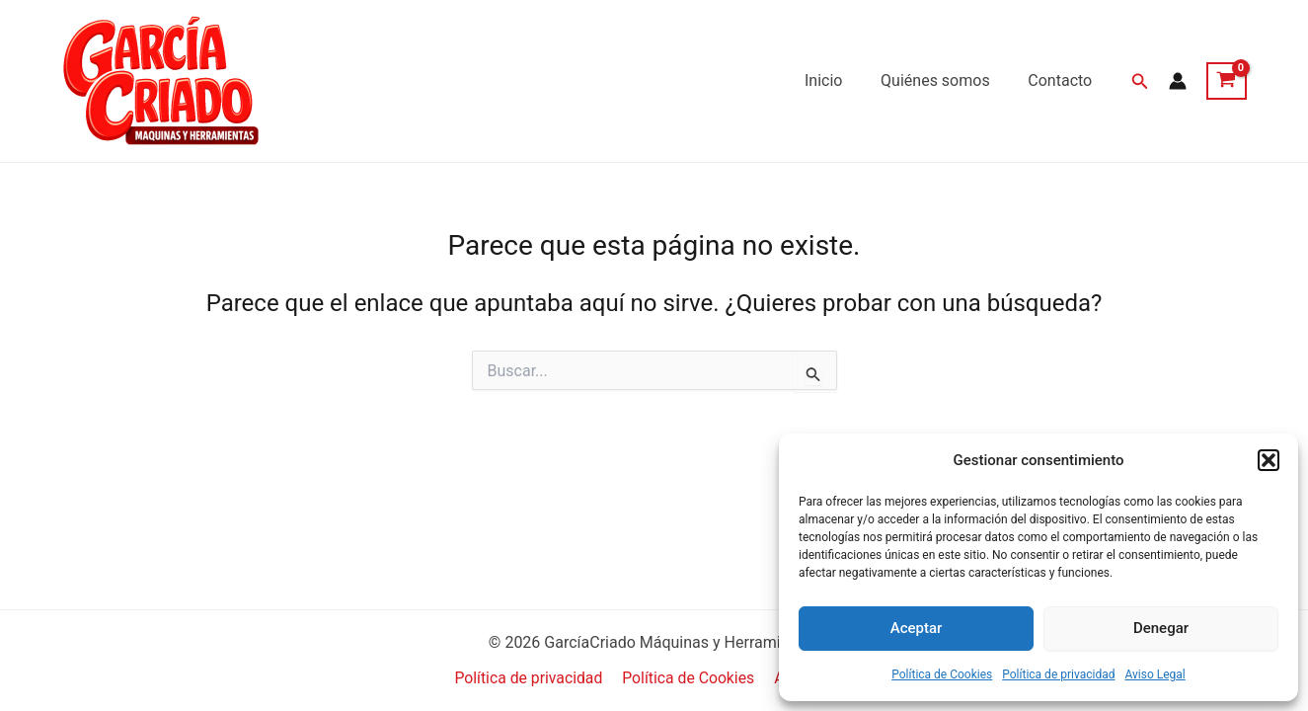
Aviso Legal (1154, 674)
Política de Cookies (941, 674)
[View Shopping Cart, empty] (1226, 81)
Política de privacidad (1058, 674)
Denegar (1161, 628)
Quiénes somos (945, 80)
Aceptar (916, 628)
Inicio (840, 80)
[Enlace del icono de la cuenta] (1178, 81)
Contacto (1064, 80)
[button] (1268, 460)
